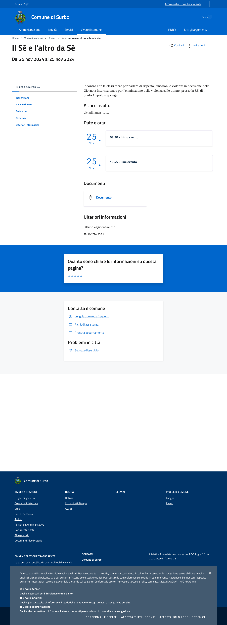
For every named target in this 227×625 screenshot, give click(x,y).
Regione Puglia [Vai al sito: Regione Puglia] (22, 4)
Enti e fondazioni (24, 514)
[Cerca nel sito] (208, 17)
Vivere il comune (33, 38)
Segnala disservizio (83, 447)
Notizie (69, 498)
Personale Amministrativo (29, 525)
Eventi (52, 38)
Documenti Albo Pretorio (28, 540)
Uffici (17, 509)
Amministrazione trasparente (183, 4)
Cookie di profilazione (36, 606)
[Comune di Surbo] (44, 17)
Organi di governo (25, 498)
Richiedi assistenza (83, 421)
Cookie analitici (32, 598)
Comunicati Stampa (76, 503)
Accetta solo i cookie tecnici (182, 617)
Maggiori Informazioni (181, 581)
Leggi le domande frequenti (88, 413)
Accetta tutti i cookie (138, 617)
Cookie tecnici (31, 589)
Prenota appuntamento (86, 429)
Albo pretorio (22, 535)
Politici (18, 519)
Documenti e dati (24, 530)
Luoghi (170, 498)
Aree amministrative (26, 503)
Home (15, 38)
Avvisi (68, 509)
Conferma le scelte (101, 617)
